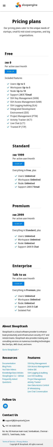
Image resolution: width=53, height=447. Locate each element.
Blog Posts (6, 366)
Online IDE (32, 369)
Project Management (37, 379)
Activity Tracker (34, 382)
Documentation (9, 363)
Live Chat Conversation (38, 391)
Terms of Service (8, 441)
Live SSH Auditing (35, 375)
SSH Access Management (38, 366)
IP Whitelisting (34, 388)
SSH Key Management (37, 363)
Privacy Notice (22, 441)
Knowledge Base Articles (12, 372)
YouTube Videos (9, 369)
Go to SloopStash (10, 349)
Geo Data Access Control (38, 385)
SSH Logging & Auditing (38, 372)
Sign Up (10, 71)
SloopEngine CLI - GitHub (13, 375)
